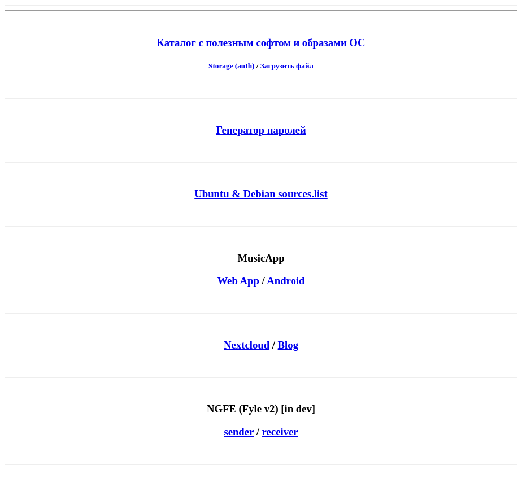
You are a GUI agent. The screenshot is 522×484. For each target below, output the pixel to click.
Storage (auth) (231, 65)
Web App (238, 281)
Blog (288, 345)
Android (285, 281)
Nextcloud (246, 345)
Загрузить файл (287, 65)
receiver (280, 432)
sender (239, 432)
